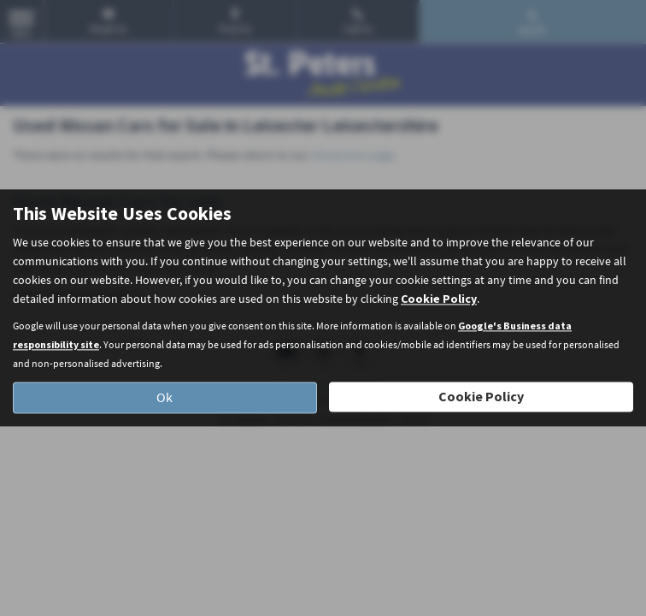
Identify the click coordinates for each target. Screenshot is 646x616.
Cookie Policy (439, 299)
